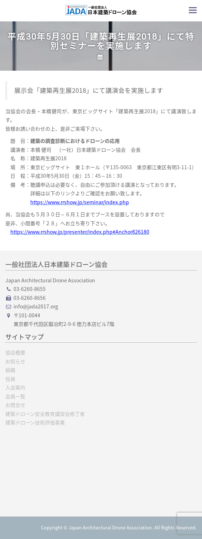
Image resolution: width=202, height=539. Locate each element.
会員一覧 (15, 396)
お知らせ (15, 361)
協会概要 (15, 352)
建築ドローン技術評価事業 (35, 422)
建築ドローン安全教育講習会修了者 (45, 413)
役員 (10, 378)
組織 (10, 369)
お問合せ (15, 404)
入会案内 (15, 387)
